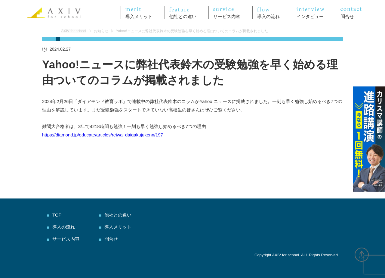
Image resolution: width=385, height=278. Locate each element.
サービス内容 (65, 239)
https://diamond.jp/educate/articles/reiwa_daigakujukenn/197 (102, 134)
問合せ (111, 239)
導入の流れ (63, 227)
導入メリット (117, 227)
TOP (57, 214)
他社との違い (117, 214)
